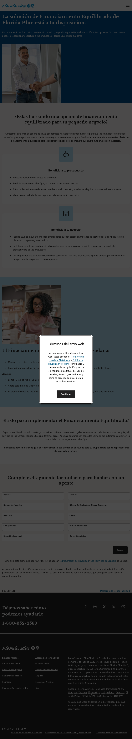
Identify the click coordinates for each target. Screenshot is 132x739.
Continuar (66, 394)
